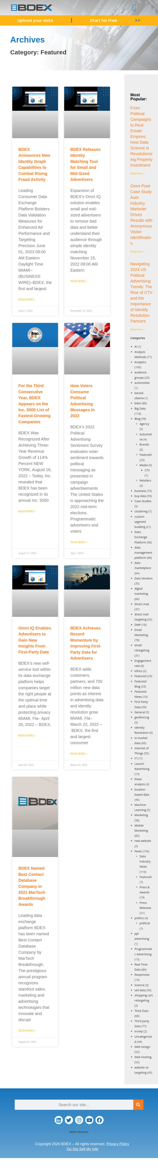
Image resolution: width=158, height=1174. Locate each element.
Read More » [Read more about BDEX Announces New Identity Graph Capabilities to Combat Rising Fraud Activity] (26, 299)
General (139, 712)
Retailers (145, 480)
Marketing (141, 815)
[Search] (138, 1105)
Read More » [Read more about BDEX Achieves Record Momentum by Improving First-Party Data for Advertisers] (78, 753)
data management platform (143, 553)
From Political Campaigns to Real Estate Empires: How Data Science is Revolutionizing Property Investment (141, 136)
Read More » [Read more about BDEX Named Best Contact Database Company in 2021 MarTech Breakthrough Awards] (26, 1030)
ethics (138, 671)
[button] (134, 7)
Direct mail (141, 604)
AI (135, 346)
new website (142, 841)
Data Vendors (143, 578)
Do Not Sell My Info (82, 1149)
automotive (142, 383)
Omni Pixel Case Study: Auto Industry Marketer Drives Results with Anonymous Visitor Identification (141, 214)
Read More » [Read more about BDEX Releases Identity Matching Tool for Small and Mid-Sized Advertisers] (78, 281)
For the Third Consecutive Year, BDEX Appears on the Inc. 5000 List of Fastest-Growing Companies (34, 403)
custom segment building (140, 522)
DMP (137, 625)
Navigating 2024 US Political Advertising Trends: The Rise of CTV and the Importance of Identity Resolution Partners (141, 292)
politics (139, 918)
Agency (144, 424)
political (145, 923)
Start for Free (104, 20)
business (140, 491)
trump (138, 1031)
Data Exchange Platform (140, 537)
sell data (140, 990)
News (138, 851)
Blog (137, 419)
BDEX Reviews (79, 1132)
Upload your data (35, 20)
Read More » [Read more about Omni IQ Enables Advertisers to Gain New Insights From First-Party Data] (26, 735)
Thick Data (141, 1011)
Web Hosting (142, 1057)
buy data (140, 496)
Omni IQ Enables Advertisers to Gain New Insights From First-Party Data (34, 640)
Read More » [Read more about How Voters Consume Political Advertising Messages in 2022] (78, 542)
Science (139, 985)
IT (135, 758)
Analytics (140, 362)
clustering (141, 511)
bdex (137, 403)
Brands (144, 444)
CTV (147, 470)
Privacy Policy (117, 1144)
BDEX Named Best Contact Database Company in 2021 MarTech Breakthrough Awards (31, 886)
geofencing (141, 717)
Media (144, 465)
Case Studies (142, 501)
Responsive (142, 975)
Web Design (142, 1047)
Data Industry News (145, 861)
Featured (146, 455)
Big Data (140, 408)
